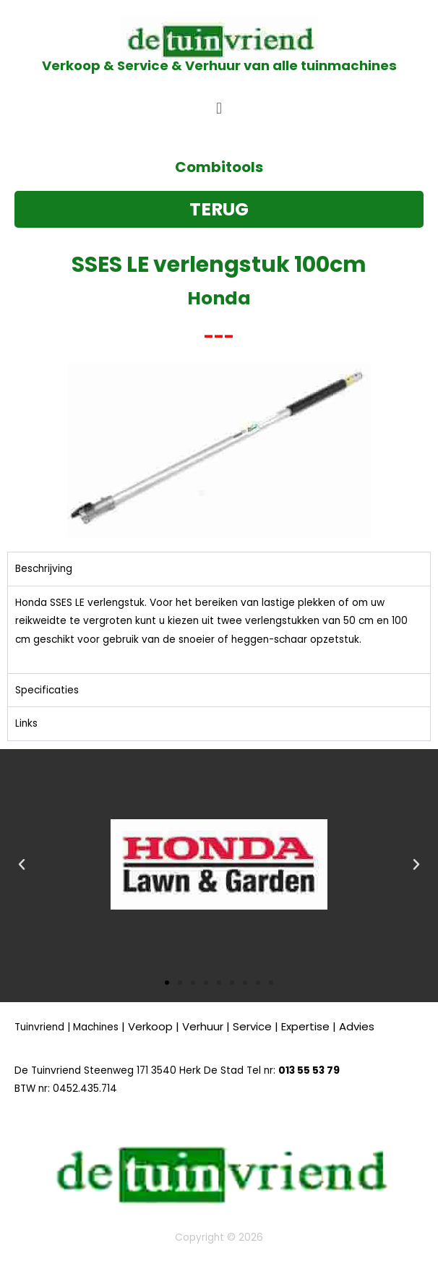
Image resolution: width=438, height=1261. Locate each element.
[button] (218, 108)
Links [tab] (26, 723)
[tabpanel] (219, 629)
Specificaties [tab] (47, 690)
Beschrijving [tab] (43, 569)
